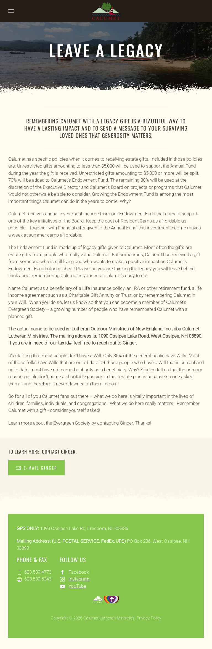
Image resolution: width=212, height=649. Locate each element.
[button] (11, 11)
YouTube (77, 586)
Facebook (78, 572)
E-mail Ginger (36, 468)
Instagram (78, 579)
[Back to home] (106, 11)
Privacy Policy (149, 618)
